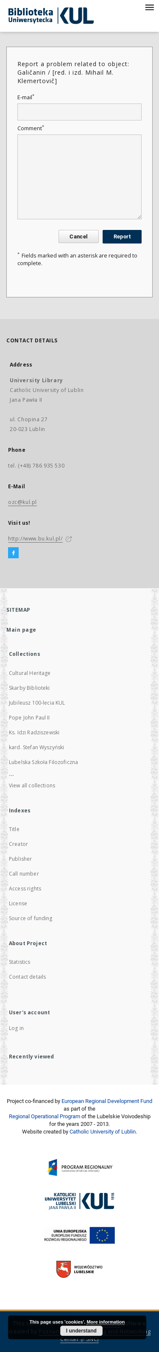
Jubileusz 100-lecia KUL (37, 702)
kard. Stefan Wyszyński (36, 747)
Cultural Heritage (30, 673)
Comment (30, 128)
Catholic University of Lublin (103, 1131)
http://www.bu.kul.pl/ (35, 538)
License (18, 903)
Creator (18, 844)
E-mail (25, 97)
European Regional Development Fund (106, 1101)
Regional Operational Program (44, 1116)
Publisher (20, 858)
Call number (24, 873)
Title (14, 829)
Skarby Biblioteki (29, 687)
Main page (21, 629)
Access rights (25, 888)
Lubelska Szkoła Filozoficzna (43, 762)
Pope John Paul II (29, 717)
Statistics (20, 962)
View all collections (32, 785)
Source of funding (31, 918)
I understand (81, 1331)
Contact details (27, 976)
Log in (16, 1028)
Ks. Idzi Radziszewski (34, 732)
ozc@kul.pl (22, 502)
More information (105, 1321)
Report (122, 236)
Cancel (78, 236)
